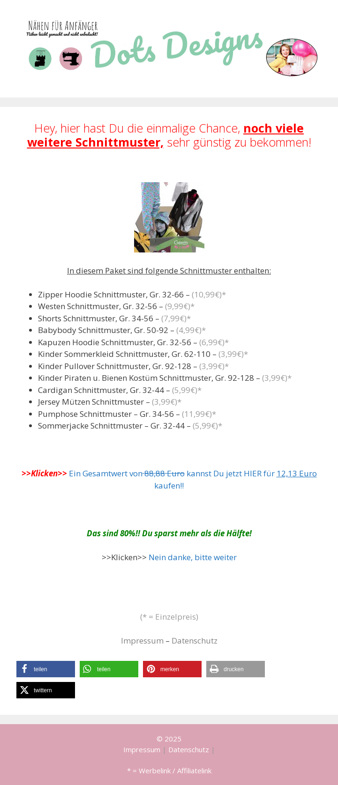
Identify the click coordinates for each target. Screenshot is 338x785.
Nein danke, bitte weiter (193, 557)
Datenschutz (195, 640)
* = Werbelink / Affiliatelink (169, 770)
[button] (45, 669)
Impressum (142, 640)
